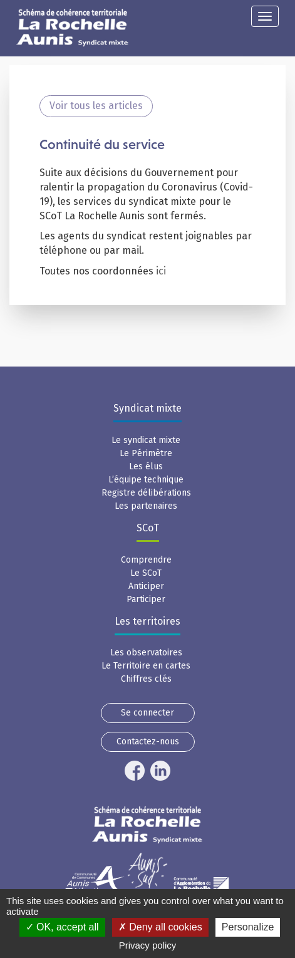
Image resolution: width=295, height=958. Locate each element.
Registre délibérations (146, 492)
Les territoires (147, 621)
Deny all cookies (160, 927)
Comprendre (146, 559)
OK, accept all (62, 927)
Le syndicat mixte (145, 440)
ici (162, 271)
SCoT (148, 528)
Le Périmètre (146, 453)
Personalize (248, 927)
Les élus (146, 466)
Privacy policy (148, 945)
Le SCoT (146, 573)
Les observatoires (146, 652)
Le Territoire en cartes (145, 665)
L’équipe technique (146, 479)
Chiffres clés (146, 679)
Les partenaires (146, 506)
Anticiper (146, 586)
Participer (146, 599)
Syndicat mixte (147, 408)
